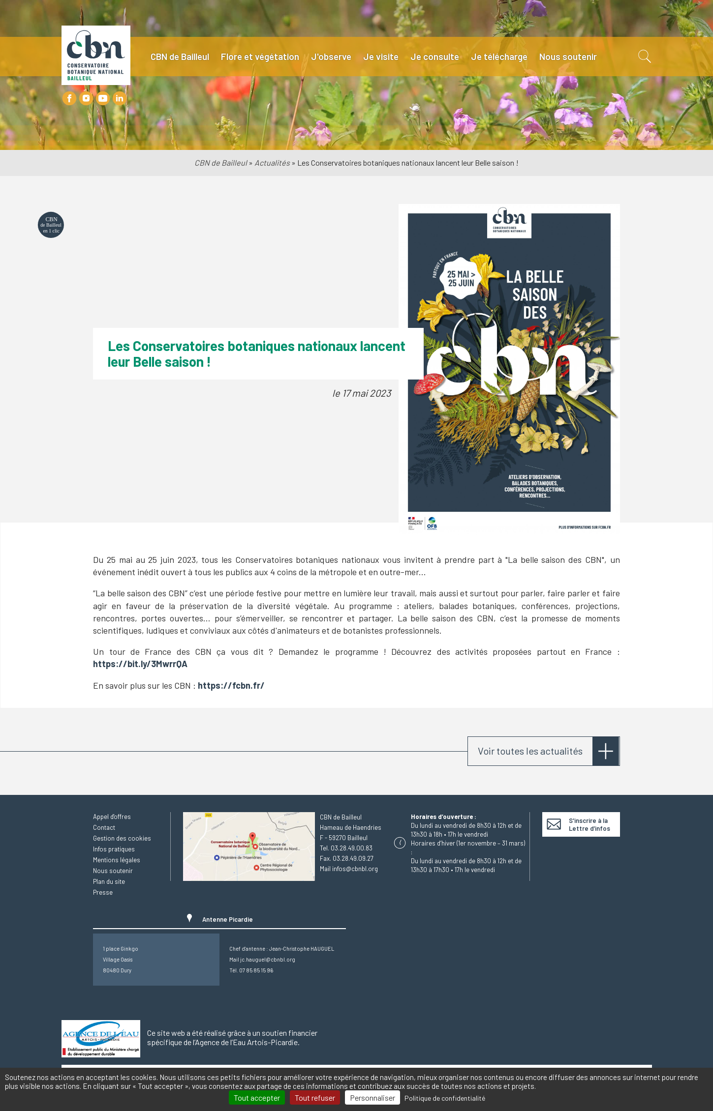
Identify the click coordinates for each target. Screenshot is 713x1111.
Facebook (69, 98)
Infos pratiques (114, 849)
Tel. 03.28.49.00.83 (346, 848)
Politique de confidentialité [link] (444, 1098)
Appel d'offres (112, 816)
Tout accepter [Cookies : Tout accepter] (257, 1097)
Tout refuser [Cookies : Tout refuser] (315, 1097)
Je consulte (434, 56)
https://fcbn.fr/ (231, 685)
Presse (103, 892)
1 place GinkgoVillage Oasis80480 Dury (120, 959)
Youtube (102, 98)
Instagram (86, 98)
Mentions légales (116, 860)
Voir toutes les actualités (530, 751)
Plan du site (109, 881)
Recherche (643, 56)
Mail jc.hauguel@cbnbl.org (262, 959)
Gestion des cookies (122, 838)
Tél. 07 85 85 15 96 (251, 970)
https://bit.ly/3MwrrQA (140, 663)
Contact (104, 827)
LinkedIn (119, 98)
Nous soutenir (568, 56)
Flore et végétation (260, 56)
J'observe (331, 56)
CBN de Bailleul (180, 56)
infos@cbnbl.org (355, 869)
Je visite (381, 56)
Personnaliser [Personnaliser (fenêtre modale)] (372, 1097)
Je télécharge (499, 56)
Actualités (272, 162)
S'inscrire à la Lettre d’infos (589, 824)
